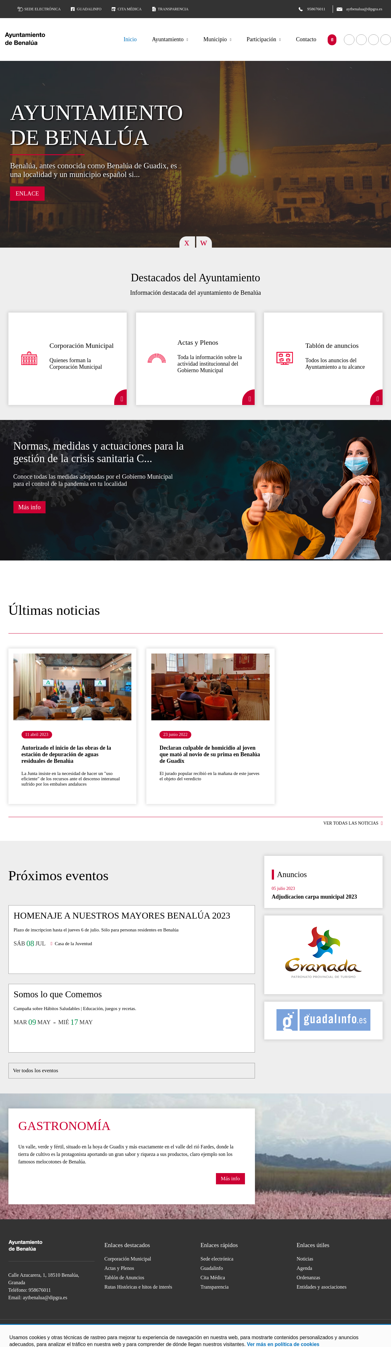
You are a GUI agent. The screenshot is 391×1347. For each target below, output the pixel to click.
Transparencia (169, 9)
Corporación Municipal (128, 1258)
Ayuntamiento (167, 39)
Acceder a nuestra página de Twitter (373, 39)
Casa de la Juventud (73, 943)
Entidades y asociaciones (322, 1287)
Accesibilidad (93, 1341)
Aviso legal (31, 1341)
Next (204, 242)
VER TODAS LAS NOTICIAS (350, 823)
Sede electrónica (39, 9)
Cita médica (126, 9)
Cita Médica (213, 1277)
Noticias (305, 1258)
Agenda (304, 1268)
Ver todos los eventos (35, 1070)
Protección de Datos (126, 1341)
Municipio (215, 39)
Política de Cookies (61, 1341)
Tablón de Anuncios (124, 1277)
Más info (29, 507)
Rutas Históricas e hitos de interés (138, 1287)
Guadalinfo (85, 9)
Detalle (120, 397)
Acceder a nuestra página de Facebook (349, 39)
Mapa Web (156, 1341)
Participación (261, 39)
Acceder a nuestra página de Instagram (214, 1326)
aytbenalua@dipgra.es (45, 1297)
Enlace (27, 193)
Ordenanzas (308, 1277)
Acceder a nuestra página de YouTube (361, 39)
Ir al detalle (72, 687)
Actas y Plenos (119, 1268)
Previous (187, 242)
